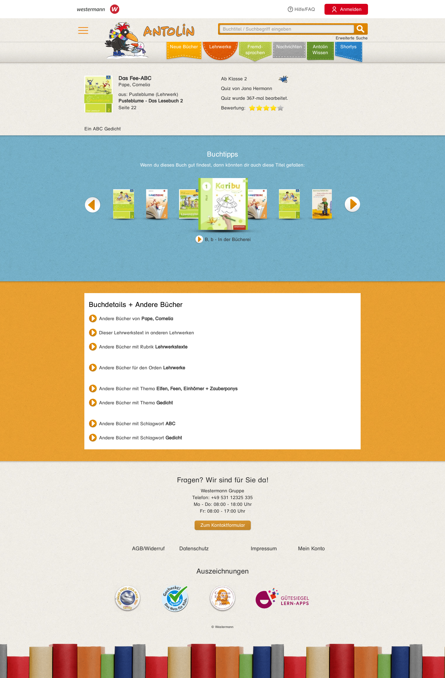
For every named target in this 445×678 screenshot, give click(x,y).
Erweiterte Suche (352, 38)
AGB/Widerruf (148, 548)
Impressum (264, 548)
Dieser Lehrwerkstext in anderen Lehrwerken (146, 332)
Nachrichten (289, 46)
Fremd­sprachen (255, 49)
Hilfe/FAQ (301, 9)
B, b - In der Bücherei (228, 239)
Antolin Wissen (320, 49)
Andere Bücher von (136, 318)
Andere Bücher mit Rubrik (143, 347)
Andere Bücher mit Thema (168, 388)
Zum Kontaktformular (222, 525)
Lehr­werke (220, 46)
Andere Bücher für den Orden (142, 367)
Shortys (348, 46)
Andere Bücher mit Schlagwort (137, 423)
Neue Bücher (184, 46)
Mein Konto (311, 548)
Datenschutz (194, 548)
